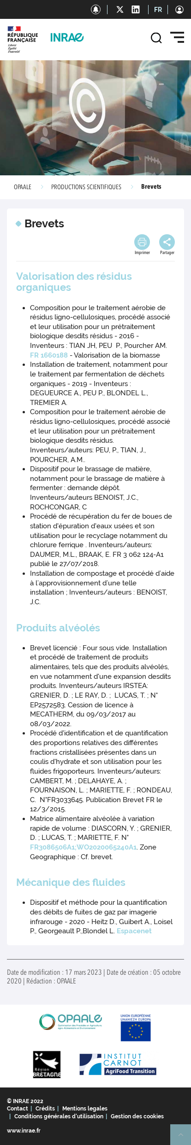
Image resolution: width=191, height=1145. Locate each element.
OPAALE (22, 187)
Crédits (45, 1108)
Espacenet (134, 931)
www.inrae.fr (24, 1131)
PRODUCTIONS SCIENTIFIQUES (86, 187)
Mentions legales (84, 1108)
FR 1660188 (50, 355)
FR (158, 9)
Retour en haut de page (184, 1138)
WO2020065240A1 (107, 847)
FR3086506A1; (53, 847)
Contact (17, 1108)
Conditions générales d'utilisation (58, 1116)
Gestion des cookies (137, 1116)
